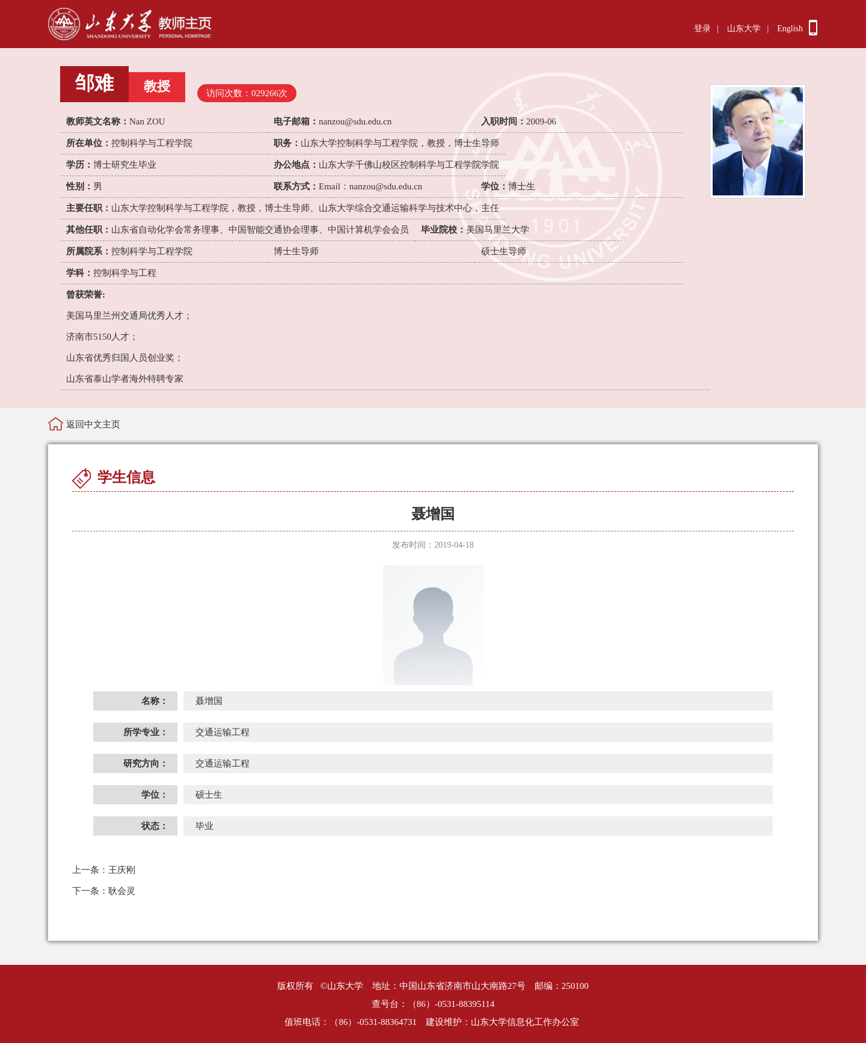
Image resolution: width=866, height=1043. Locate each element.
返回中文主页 (93, 424)
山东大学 (744, 28)
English (790, 28)
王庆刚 (103, 870)
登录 (702, 28)
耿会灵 (103, 891)
